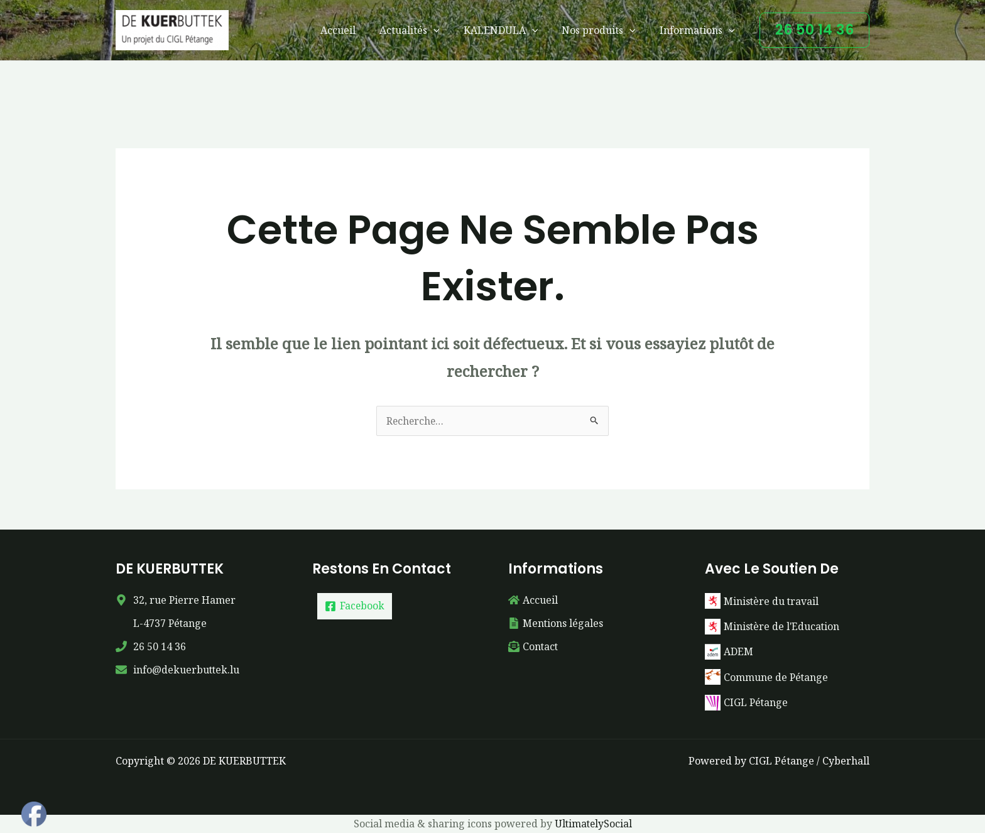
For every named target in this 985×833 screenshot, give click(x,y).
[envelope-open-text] (533, 646)
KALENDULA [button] (510, 30)
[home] (533, 600)
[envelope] (178, 670)
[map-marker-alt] (176, 600)
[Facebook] (355, 606)
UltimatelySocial (593, 823)
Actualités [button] (423, 30)
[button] (446, 30)
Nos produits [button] (604, 30)
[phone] (151, 646)
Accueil (355, 30)
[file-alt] (556, 623)
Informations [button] (699, 30)
